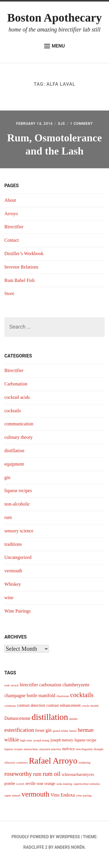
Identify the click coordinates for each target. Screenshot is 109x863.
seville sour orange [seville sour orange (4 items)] (40, 783)
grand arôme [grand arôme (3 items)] (60, 730)
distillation (14, 450)
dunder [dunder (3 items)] (73, 718)
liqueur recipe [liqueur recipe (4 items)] (85, 740)
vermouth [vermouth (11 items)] (35, 794)
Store (9, 293)
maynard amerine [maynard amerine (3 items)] (50, 749)
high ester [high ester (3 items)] (26, 740)
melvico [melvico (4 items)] (68, 749)
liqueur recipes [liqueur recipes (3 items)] (13, 749)
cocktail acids (17, 397)
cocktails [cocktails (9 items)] (82, 695)
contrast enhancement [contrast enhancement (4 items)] (63, 705)
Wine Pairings (17, 610)
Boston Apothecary (54, 17)
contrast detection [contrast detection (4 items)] (31, 705)
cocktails (12, 410)
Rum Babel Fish (19, 280)
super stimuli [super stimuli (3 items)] (12, 795)
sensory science (18, 530)
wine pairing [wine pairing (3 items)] (84, 795)
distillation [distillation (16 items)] (50, 717)
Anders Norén (69, 847)
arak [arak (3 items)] (7, 685)
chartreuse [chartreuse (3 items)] (62, 696)
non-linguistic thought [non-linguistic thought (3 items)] (89, 749)
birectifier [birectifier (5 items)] (29, 684)
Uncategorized (17, 557)
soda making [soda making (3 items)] (64, 783)
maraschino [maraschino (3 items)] (31, 749)
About (10, 200)
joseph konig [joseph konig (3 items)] (41, 740)
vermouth (13, 570)
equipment (14, 464)
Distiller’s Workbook (24, 253)
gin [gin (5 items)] (48, 730)
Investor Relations (21, 266)
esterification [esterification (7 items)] (19, 730)
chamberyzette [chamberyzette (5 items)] (76, 684)
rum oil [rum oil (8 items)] (51, 773)
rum (8, 517)
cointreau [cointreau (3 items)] (10, 705)
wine (8, 597)
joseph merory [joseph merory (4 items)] (62, 740)
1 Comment (81, 124)
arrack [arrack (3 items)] (15, 685)
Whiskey (12, 584)
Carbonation (15, 383)
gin (7, 477)
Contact (11, 240)
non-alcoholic (17, 503)
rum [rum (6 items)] (37, 774)
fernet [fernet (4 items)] (39, 730)
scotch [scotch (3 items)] (20, 783)
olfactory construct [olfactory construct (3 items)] (16, 762)
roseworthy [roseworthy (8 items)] (18, 773)
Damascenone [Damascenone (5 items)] (17, 718)
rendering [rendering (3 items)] (84, 762)
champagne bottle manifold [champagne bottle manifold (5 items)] (29, 695)
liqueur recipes (18, 490)
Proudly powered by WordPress (46, 836)
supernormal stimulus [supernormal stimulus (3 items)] (86, 783)
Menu (54, 46)
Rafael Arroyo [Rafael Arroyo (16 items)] (53, 760)
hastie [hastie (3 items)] (73, 730)
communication (18, 423)
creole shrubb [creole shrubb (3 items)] (90, 705)
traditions (13, 544)
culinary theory (18, 437)
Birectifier (14, 226)
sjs (61, 124)
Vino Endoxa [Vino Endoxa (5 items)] (62, 794)
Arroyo (11, 213)
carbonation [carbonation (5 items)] (50, 684)
